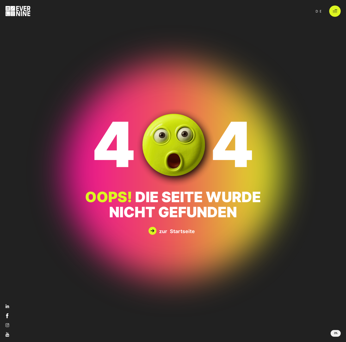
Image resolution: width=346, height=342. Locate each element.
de (319, 11)
